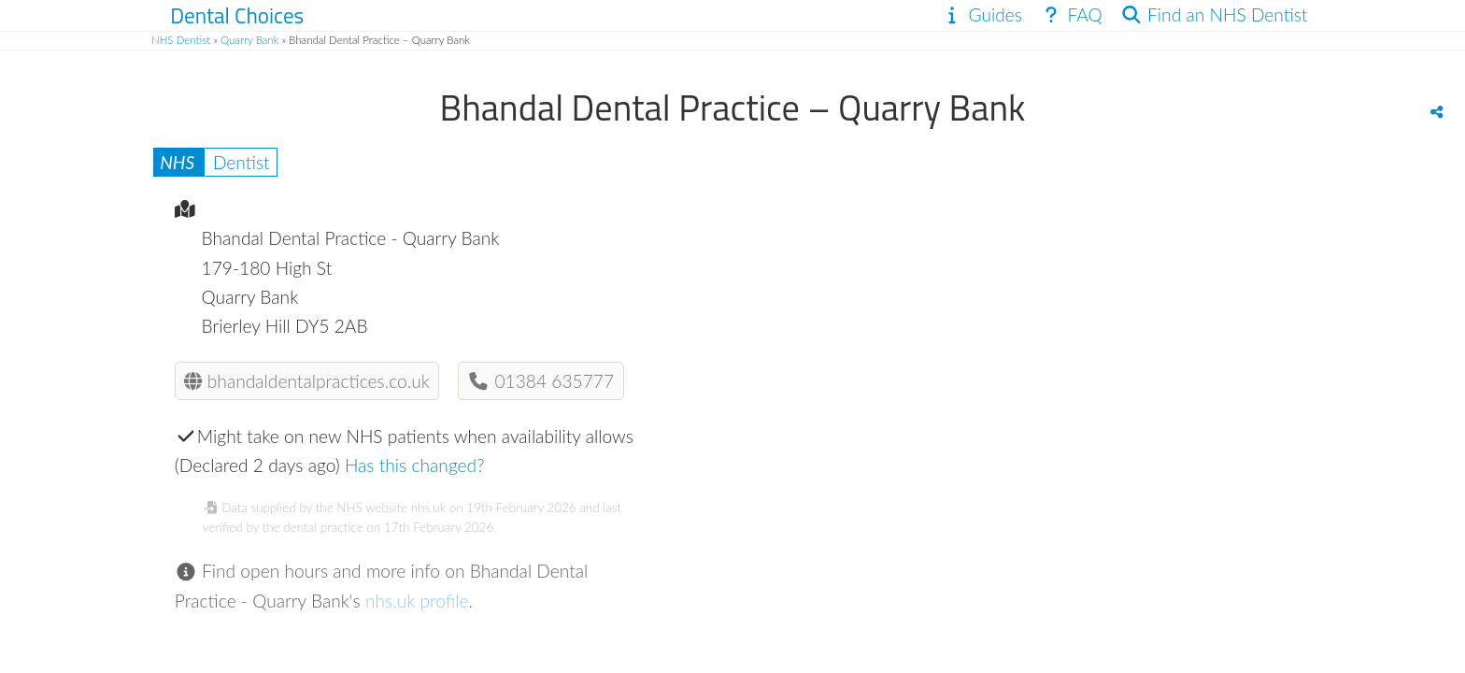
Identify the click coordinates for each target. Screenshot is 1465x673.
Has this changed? (415, 465)
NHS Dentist (180, 40)
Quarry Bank (249, 40)
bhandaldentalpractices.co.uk (306, 381)
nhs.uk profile (417, 600)
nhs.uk (428, 507)
